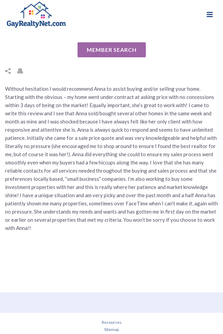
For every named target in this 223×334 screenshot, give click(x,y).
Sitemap (111, 329)
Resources (112, 322)
